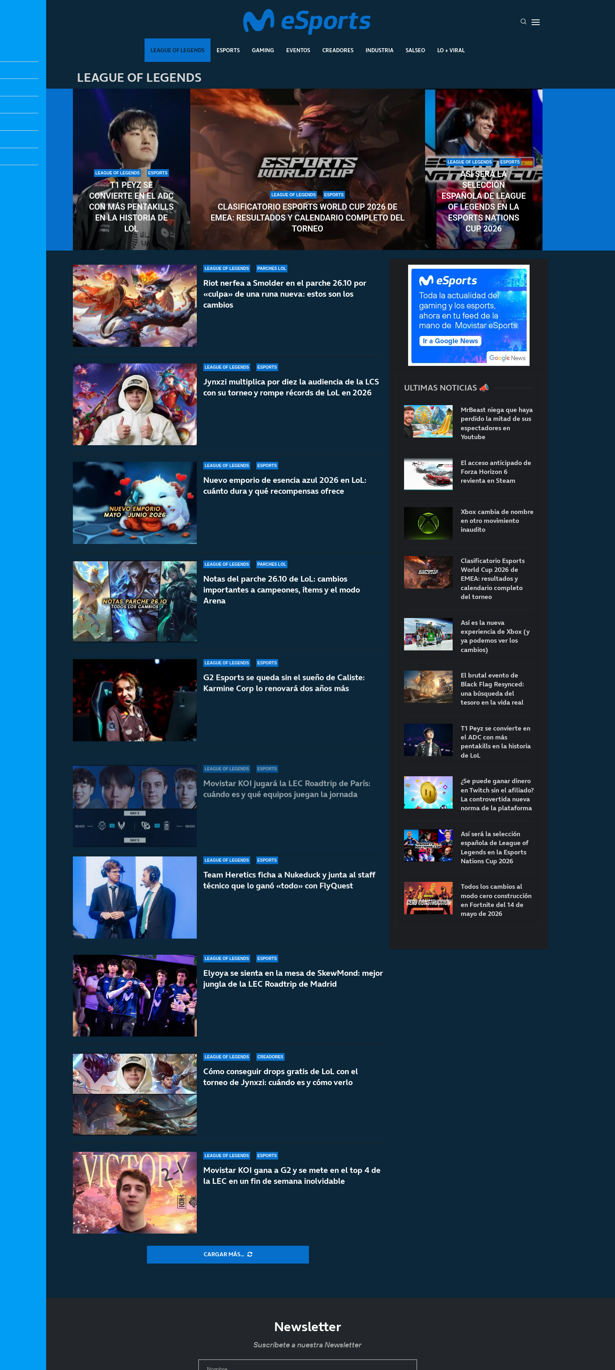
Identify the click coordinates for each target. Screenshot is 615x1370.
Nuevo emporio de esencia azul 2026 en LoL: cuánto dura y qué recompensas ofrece (284, 495)
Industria (380, 50)
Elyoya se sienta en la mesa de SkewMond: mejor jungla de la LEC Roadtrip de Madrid (293, 978)
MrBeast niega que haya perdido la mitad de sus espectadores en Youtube (497, 423)
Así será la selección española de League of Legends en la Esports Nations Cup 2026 (484, 201)
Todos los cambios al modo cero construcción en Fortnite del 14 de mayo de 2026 (496, 900)
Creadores (337, 50)
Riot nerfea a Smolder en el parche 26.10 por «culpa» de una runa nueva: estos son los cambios (284, 293)
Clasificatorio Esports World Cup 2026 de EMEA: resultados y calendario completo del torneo (307, 218)
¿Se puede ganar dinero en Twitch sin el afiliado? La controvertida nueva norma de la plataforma (497, 794)
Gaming (263, 50)
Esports (228, 50)
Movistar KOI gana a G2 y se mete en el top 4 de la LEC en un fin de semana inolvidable (292, 1175)
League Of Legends (177, 50)
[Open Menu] (536, 22)
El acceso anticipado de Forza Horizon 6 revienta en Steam (496, 471)
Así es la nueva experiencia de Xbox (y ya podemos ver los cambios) (495, 636)
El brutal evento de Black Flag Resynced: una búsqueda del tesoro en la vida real (492, 689)
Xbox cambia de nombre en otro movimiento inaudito (497, 520)
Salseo (415, 50)
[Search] (523, 22)
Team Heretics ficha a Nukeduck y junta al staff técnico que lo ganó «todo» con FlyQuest (289, 892)
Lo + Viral (451, 50)
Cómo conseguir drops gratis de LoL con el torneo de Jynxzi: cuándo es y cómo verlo (280, 1077)
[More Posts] (228, 1255)
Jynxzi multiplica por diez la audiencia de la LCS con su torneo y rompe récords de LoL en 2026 (291, 388)
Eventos (298, 50)
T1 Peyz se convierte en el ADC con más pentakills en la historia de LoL (131, 207)
